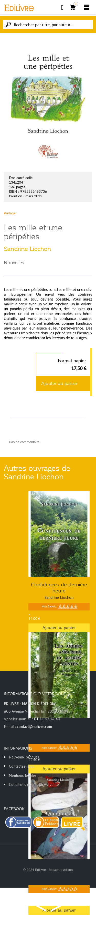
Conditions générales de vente (34, 784)
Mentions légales (23, 775)
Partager (10, 213)
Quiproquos (59, 867)
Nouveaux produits (24, 757)
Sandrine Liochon (27, 249)
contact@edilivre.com (34, 726)
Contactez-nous (21, 766)
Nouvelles (14, 262)
